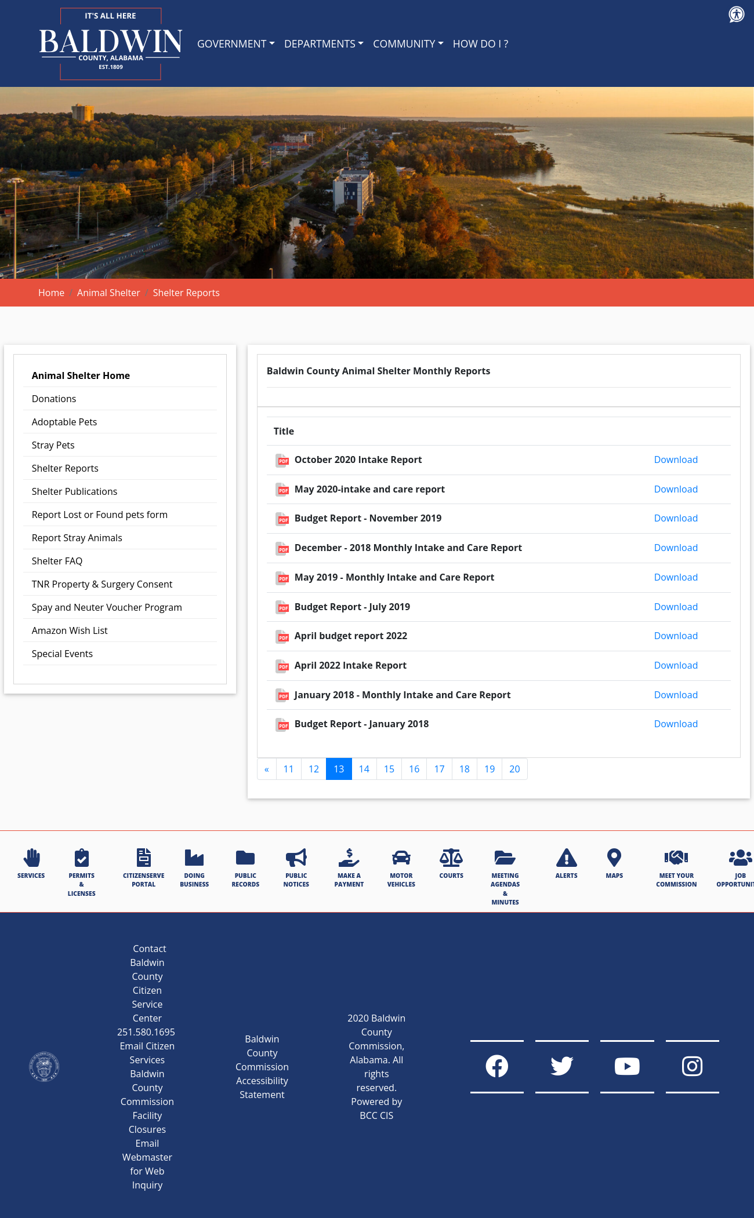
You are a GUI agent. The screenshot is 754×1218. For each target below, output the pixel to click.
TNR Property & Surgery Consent (102, 584)
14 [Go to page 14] (364, 769)
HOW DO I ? (481, 43)
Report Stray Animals (77, 537)
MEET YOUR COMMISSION (676, 868)
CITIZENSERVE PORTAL (143, 868)
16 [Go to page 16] (414, 769)
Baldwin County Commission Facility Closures (133, 1101)
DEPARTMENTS (320, 43)
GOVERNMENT (231, 43)
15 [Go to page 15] (389, 769)
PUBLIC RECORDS (245, 868)
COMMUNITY (404, 43)
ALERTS (567, 864)
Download (676, 459)
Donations (54, 398)
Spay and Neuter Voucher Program (107, 607)
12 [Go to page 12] (314, 769)
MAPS (614, 864)
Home (51, 292)
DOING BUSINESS (194, 868)
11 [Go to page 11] (289, 769)
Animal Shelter (108, 292)
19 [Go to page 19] (489, 769)
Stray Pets (53, 445)
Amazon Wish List (70, 630)
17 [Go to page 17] (439, 769)
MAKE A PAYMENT (349, 868)
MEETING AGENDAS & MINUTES (505, 877)
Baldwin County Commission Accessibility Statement (248, 1067)
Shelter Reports (65, 468)
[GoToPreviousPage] (267, 769)
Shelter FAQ (57, 561)
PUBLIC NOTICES (296, 868)
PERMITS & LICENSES (82, 873)
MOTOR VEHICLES (401, 868)
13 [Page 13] (339, 769)
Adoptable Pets (64, 421)
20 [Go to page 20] (514, 769)
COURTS (451, 864)
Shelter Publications (75, 491)
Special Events (62, 653)
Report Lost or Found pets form (100, 514)
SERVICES (31, 864)
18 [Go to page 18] (464, 769)
